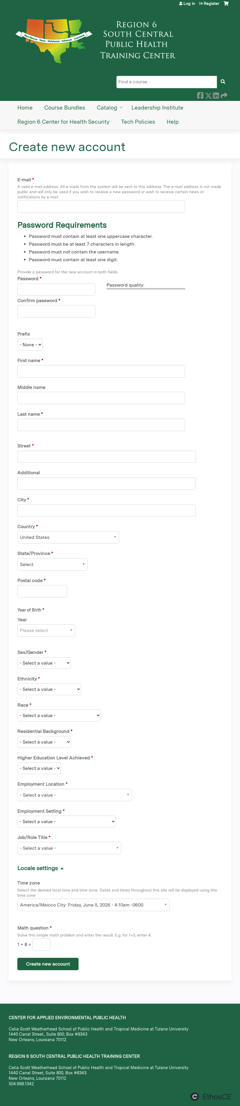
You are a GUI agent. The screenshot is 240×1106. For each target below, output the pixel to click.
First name (28, 360)
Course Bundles (64, 107)
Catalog (107, 107)
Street (24, 446)
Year (22, 619)
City (21, 500)
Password (27, 278)
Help (173, 121)
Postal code (29, 580)
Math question (33, 928)
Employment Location (40, 784)
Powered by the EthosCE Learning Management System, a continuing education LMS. (210, 1096)
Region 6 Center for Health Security (63, 121)
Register (211, 3)
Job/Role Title (32, 837)
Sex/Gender (30, 652)
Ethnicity (27, 679)
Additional (28, 472)
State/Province (33, 553)
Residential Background (43, 731)
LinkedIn (216, 94)
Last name (28, 414)
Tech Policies (138, 121)
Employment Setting (39, 811)
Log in (189, 3)
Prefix (23, 334)
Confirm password (37, 300)
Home (25, 107)
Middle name (31, 387)
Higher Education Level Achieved (53, 758)
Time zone (28, 883)
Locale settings (37, 868)
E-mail (24, 180)
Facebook (200, 94)
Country (26, 526)
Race (22, 705)
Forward (223, 94)
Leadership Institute (157, 107)
